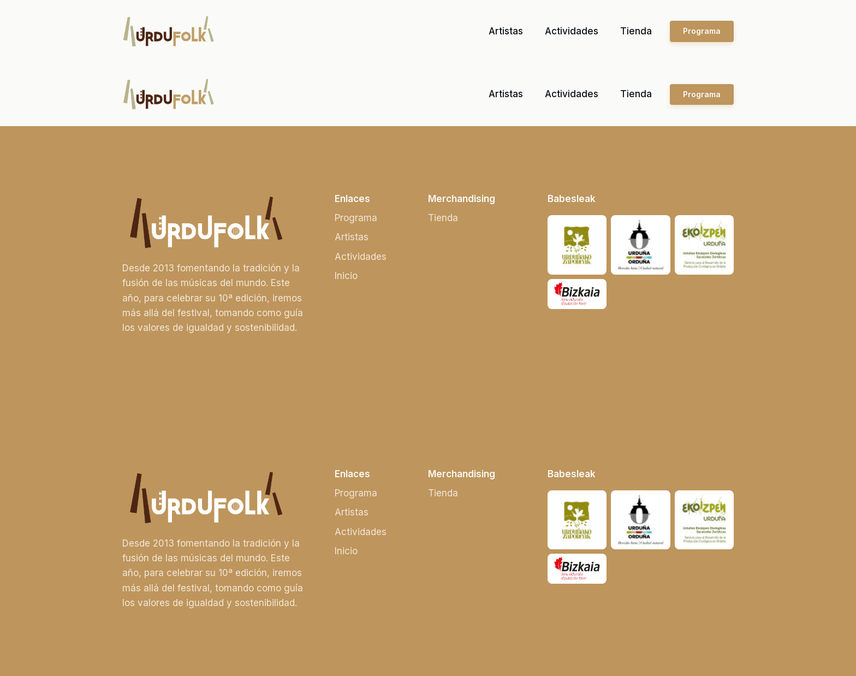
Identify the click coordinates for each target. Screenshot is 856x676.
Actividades (571, 31)
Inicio (346, 275)
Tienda (636, 31)
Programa (702, 30)
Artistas (506, 31)
